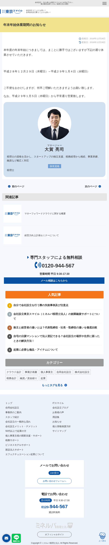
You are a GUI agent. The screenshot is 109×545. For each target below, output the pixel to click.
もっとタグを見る (52, 385)
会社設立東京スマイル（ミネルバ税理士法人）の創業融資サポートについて (56, 316)
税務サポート (12, 440)
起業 (43, 378)
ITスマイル (58, 403)
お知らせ (57, 421)
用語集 (55, 417)
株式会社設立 (82, 372)
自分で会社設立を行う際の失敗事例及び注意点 (40, 305)
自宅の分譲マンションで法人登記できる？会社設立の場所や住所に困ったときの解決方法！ (56, 338)
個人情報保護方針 (61, 426)
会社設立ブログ (60, 407)
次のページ (93, 186)
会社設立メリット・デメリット (21, 426)
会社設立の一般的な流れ (18, 421)
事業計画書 (31, 372)
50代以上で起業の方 (15, 431)
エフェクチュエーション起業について (24, 454)
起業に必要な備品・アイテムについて (35, 349)
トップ (8, 403)
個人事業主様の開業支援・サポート (23, 435)
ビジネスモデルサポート (18, 445)
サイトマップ (59, 431)
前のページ (16, 186)
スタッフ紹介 (12, 417)
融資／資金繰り (28, 378)
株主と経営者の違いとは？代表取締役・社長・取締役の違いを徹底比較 (55, 327)
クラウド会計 (14, 372)
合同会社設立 (64, 372)
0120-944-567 (58, 266)
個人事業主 (47, 372)
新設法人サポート (14, 449)
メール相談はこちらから (54, 280)
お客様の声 (58, 412)
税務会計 (11, 378)
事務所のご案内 (13, 412)
